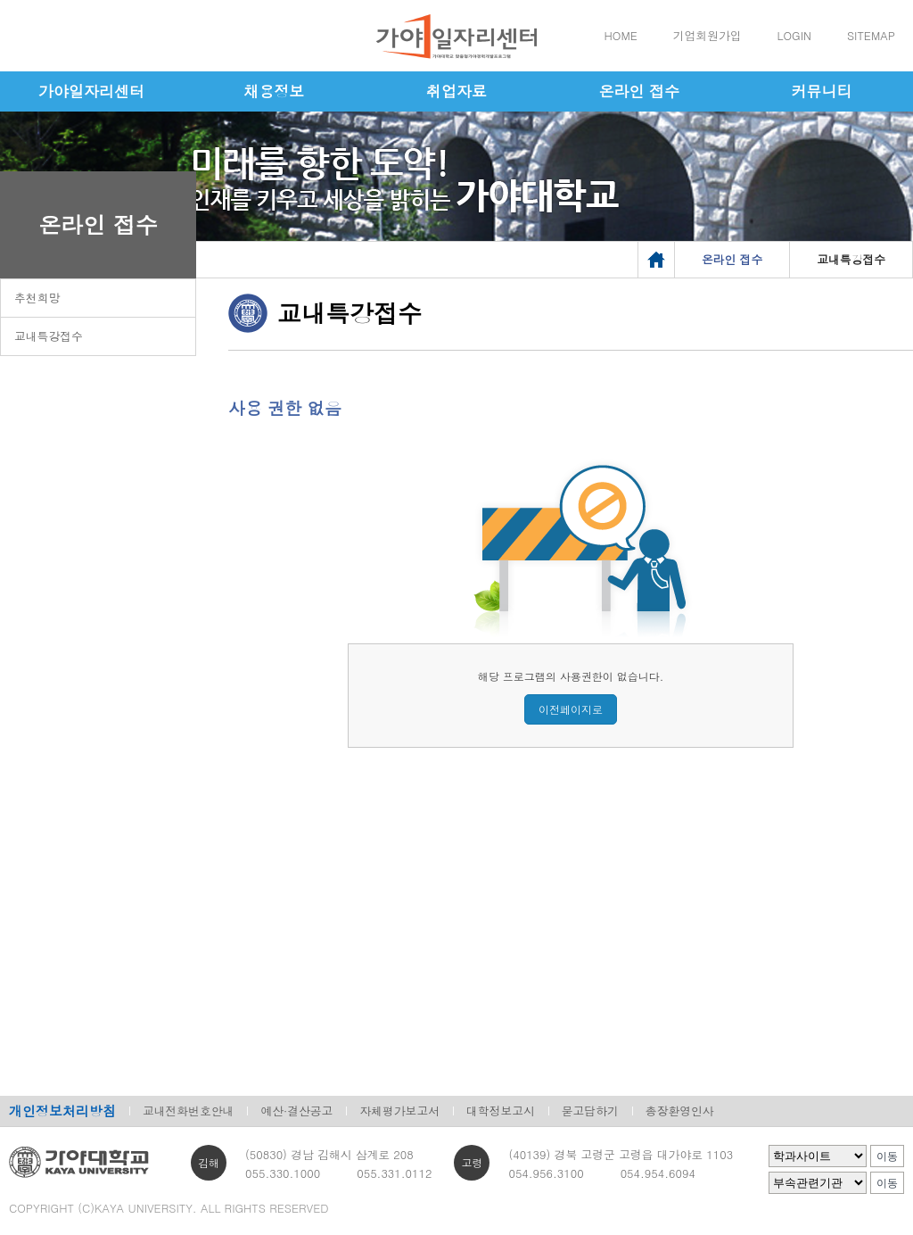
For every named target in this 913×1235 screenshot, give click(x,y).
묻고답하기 (590, 1110)
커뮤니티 (822, 91)
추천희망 (37, 297)
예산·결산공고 (296, 1110)
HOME (621, 35)
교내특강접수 (48, 335)
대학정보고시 (500, 1110)
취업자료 (456, 91)
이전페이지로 (571, 709)
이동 (887, 1156)
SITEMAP (871, 35)
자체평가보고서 (399, 1110)
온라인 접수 (638, 91)
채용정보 (273, 91)
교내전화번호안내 (188, 1110)
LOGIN (794, 35)
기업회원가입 (707, 35)
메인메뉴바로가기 (0, 0)
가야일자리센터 (91, 91)
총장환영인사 (680, 1110)
